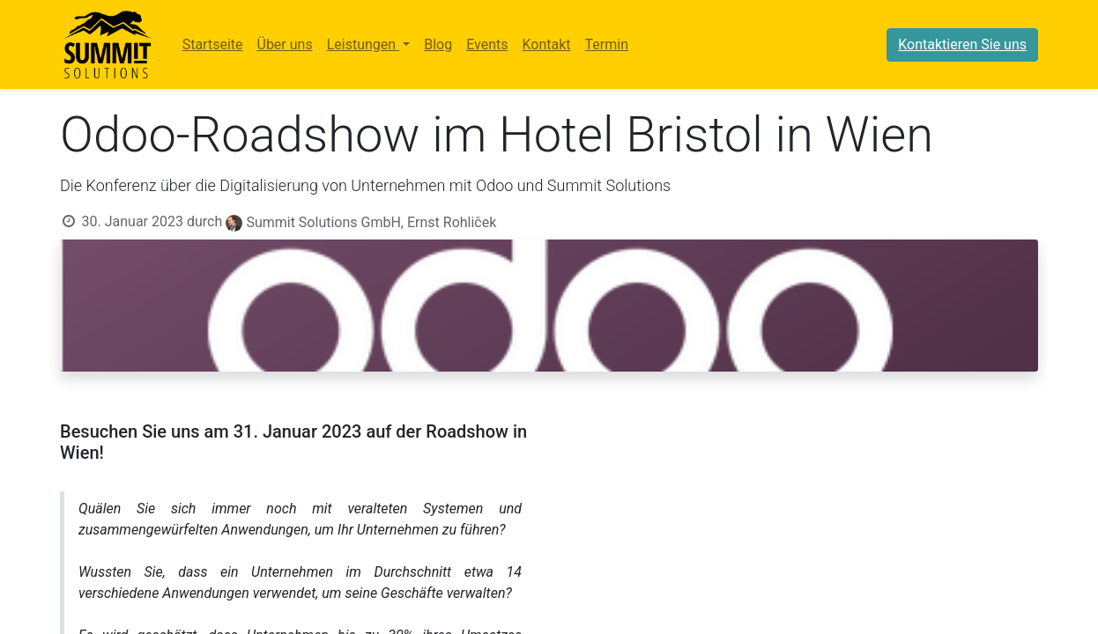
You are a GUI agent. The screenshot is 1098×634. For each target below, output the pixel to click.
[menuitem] (212, 45)
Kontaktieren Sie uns (962, 44)
